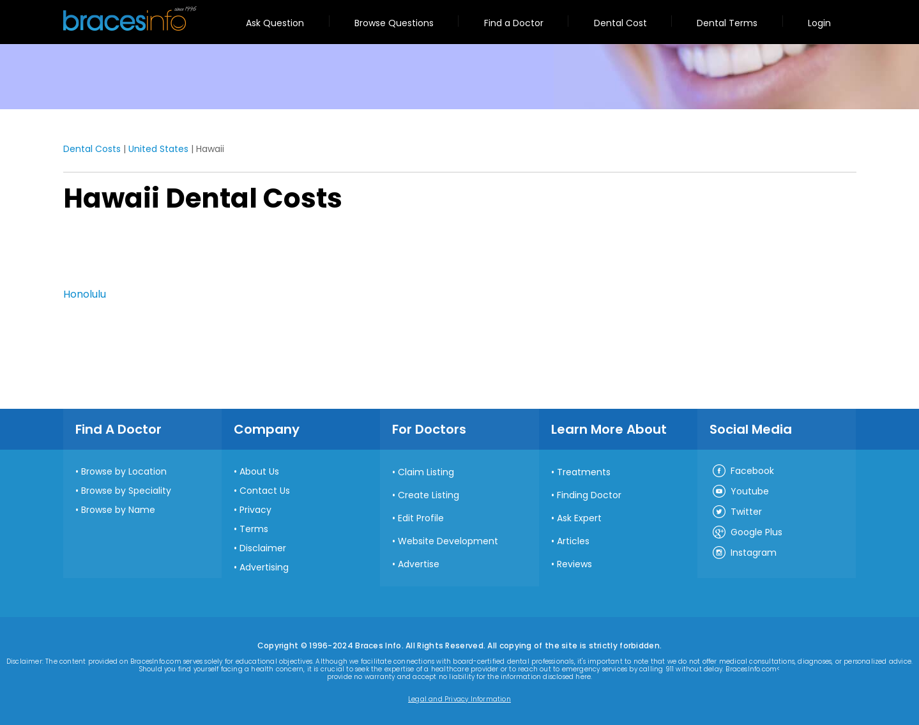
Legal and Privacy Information (459, 699)
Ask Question (275, 23)
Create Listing (428, 495)
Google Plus (746, 533)
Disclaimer (262, 548)
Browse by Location (124, 471)
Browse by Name (118, 510)
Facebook (742, 471)
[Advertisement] (127, 253)
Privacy (255, 510)
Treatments (584, 472)
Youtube (740, 492)
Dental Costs (92, 148)
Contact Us (264, 490)
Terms (253, 529)
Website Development (448, 541)
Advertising (264, 567)
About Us (259, 471)
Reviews (574, 564)
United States (158, 148)
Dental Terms (727, 23)
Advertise (418, 564)
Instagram (744, 553)
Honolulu (84, 294)
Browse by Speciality (126, 490)
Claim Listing (426, 472)
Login (819, 23)
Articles (573, 541)
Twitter (736, 512)
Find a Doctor (513, 23)
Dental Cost (620, 23)
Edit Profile (421, 518)
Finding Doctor (589, 495)
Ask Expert (579, 518)
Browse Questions (394, 23)
